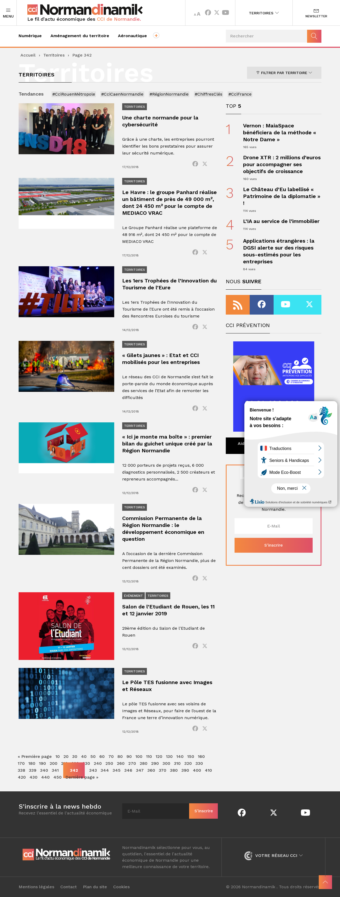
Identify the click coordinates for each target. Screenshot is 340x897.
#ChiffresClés (208, 94)
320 (188, 763)
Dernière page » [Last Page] (81, 777)
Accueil (28, 55)
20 (66, 756)
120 (159, 756)
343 (93, 770)
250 (109, 763)
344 (105, 770)
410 (208, 770)
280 (143, 763)
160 (201, 756)
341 (55, 770)
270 (132, 763)
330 (199, 763)
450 (57, 777)
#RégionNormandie (169, 94)
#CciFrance (240, 94)
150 (190, 756)
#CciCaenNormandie (122, 94)
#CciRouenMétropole (73, 94)
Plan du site (95, 887)
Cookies (121, 887)
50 (93, 756)
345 (117, 770)
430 (33, 777)
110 (149, 756)
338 (21, 770)
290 (155, 763)
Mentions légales (36, 887)
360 (151, 770)
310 (177, 763)
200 (53, 763)
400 (197, 770)
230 (86, 763)
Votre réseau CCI (273, 855)
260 (121, 763)
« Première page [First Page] (35, 756)
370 (162, 770)
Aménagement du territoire (79, 35)
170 (21, 763)
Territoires (264, 13)
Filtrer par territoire (284, 73)
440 (45, 777)
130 (169, 756)
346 (128, 770)
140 (180, 756)
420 (22, 777)
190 (42, 763)
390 (185, 770)
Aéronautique (132, 35)
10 (58, 756)
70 (111, 756)
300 (166, 763)
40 (84, 756)
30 (74, 756)
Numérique (30, 35)
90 (129, 756)
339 (32, 770)
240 (98, 763)
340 (44, 770)
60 (102, 756)
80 (120, 756)
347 (140, 770)
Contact (68, 887)
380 (174, 770)
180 (31, 763)
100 (138, 756)
